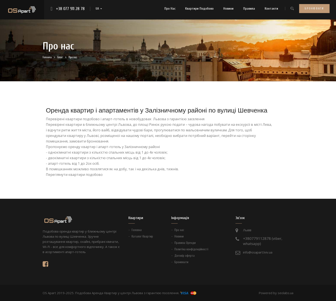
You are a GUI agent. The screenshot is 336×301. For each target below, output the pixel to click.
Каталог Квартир (142, 236)
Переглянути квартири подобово (74, 174)
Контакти (271, 8)
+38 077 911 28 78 (70, 9)
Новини (228, 8)
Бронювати (314, 8)
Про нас (170, 8)
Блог (60, 57)
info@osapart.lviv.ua (257, 252)
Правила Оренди (185, 243)
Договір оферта (184, 256)
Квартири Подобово (199, 8)
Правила (249, 8)
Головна (47, 57)
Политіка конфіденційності (191, 249)
